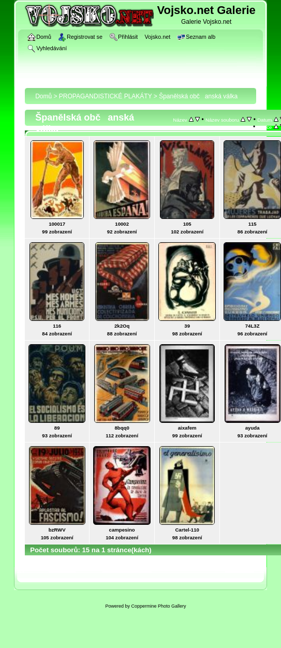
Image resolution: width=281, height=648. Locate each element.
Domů (43, 96)
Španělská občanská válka (198, 96)
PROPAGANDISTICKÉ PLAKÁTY (105, 96)
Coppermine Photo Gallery (158, 606)
